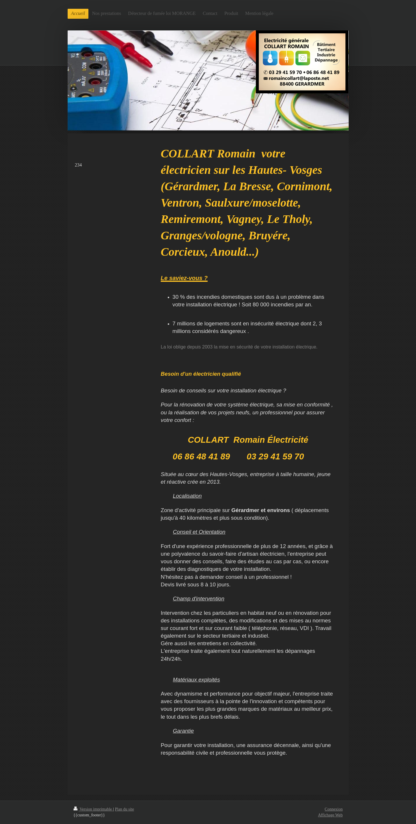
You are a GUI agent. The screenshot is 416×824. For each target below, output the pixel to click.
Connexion (334, 809)
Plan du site (124, 809)
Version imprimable (93, 809)
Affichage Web (330, 815)
